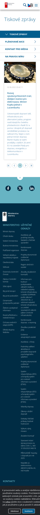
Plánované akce (14, 41)
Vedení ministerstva (10, 241)
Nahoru (20, 178)
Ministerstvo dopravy (9, 5)
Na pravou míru (14, 56)
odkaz (8, 502)
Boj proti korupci (9, 291)
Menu (36, 5)
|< (9, 165)
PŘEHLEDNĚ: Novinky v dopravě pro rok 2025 (29, 455)
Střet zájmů (7, 286)
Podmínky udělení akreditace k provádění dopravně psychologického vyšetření (28, 351)
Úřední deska (8, 236)
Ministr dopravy (9, 231)
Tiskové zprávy (18, 34)
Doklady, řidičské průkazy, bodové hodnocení (27, 421)
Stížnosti (6, 267)
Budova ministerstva (10, 245)
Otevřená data (8, 262)
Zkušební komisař (27, 436)
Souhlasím (29, 511)
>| (31, 165)
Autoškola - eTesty (27, 342)
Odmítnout (15, 511)
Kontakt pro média (16, 49)
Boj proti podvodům (10, 296)
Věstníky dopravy (27, 406)
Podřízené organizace (11, 250)
